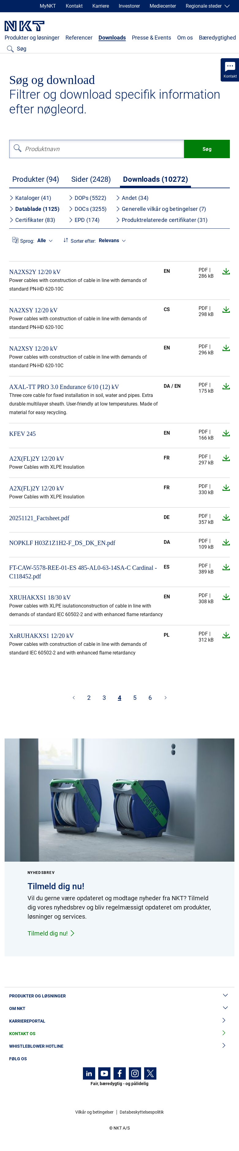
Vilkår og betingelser (94, 1112)
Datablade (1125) (34, 209)
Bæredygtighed (217, 37)
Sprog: (27, 241)
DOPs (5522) (87, 198)
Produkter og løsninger (32, 37)
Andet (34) (132, 198)
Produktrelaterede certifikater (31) (162, 220)
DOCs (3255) (87, 209)
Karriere (100, 6)
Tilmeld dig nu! (51, 933)
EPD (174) (84, 220)
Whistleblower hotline (119, 1046)
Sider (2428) (91, 179)
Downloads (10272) (155, 179)
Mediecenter (163, 6)
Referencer (78, 37)
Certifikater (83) (32, 220)
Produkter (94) (35, 179)
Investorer (129, 6)
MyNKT (48, 6)
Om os (185, 37)
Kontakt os (119, 1034)
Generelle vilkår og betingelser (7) (161, 209)
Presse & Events (151, 37)
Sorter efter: (83, 241)
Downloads (112, 37)
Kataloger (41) (30, 198)
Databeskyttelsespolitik (142, 1112)
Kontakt (74, 6)
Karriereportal (119, 1021)
